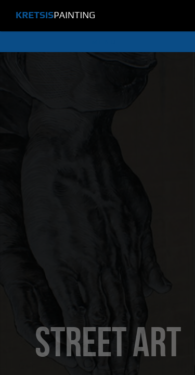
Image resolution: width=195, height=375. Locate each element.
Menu (104, 42)
